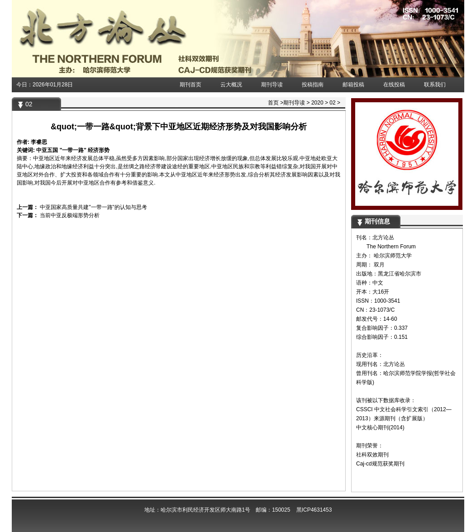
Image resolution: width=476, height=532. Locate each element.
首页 (273, 103)
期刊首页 (190, 84)
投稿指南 (313, 84)
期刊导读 (272, 84)
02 (332, 103)
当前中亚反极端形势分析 (69, 215)
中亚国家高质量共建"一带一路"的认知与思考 (92, 207)
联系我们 (435, 84)
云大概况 (231, 84)
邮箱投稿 (353, 84)
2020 (317, 103)
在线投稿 (394, 84)
